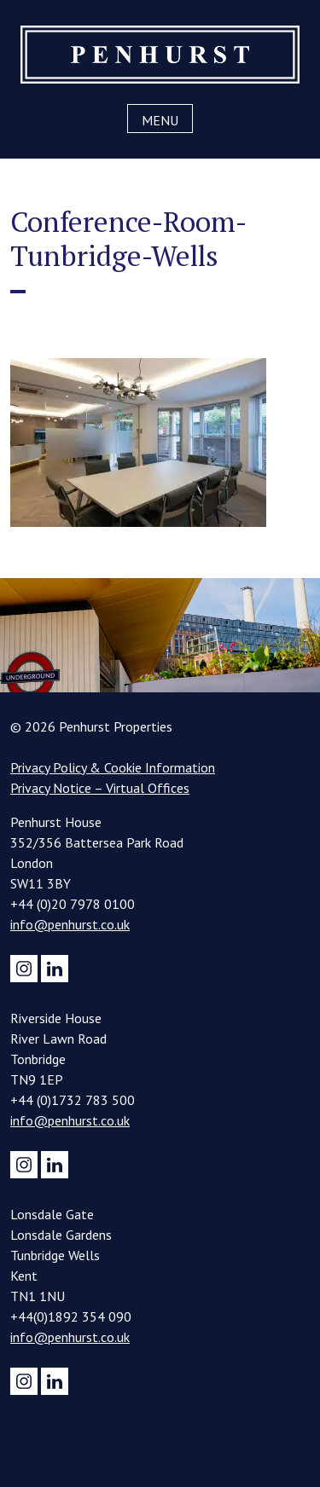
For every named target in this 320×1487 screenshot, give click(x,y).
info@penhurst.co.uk (70, 924)
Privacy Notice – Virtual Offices (99, 787)
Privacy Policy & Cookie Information (112, 767)
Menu (160, 120)
